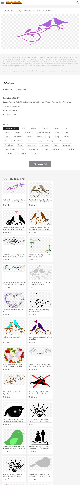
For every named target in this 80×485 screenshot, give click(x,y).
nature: (4, 459)
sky (49, 137)
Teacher (17, 468)
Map (59, 468)
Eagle (49, 462)
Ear (47, 465)
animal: (4, 462)
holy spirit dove (10, 149)
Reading (34, 468)
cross (56, 145)
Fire (40, 459)
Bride (19, 465)
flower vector (64, 141)
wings (57, 132)
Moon (66, 459)
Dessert (21, 471)
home (61, 465)
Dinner (71, 471)
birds (24, 128)
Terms (9, 481)
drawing (33, 153)
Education (46, 468)
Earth (36, 459)
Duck (44, 462)
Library (71, 468)
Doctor (43, 465)
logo (6, 137)
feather (17, 132)
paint (22, 149)
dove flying (51, 141)
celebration (8, 153)
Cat (27, 462)
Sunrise (72, 459)
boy (73, 465)
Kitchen (66, 471)
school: (4, 468)
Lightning (61, 459)
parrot (67, 132)
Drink (25, 471)
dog (65, 128)
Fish (59, 462)
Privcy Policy (17, 481)
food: (4, 471)
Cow (36, 462)
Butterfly (22, 462)
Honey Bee (69, 462)
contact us (51, 71)
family (24, 465)
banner (56, 128)
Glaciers (50, 459)
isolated (27, 132)
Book (22, 468)
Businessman (36, 465)
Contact (24, 481)
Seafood (53, 471)
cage (6, 141)
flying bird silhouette (43, 132)
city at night (22, 153)
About (4, 481)
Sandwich (46, 471)
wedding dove (57, 149)
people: (4, 465)
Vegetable (59, 471)
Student (11, 468)
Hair (66, 465)
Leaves (21, 459)
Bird (17, 462)
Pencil (40, 468)
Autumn (15, 459)
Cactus (26, 459)
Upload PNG (39, 481)
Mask (10, 465)
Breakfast (10, 471)
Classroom (28, 468)
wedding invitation (11, 128)
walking (56, 465)
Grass (55, 459)
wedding (71, 149)
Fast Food (31, 471)
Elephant (54, 462)
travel (20, 145)
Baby (14, 465)
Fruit (37, 471)
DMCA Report (9, 83)
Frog (63, 462)
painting (39, 141)
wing (57, 137)
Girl (69, 465)
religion (33, 128)
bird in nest (17, 137)
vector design (18, 141)
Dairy (15, 471)
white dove (31, 145)
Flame (44, 459)
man (46, 149)
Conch (32, 459)
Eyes (51, 465)
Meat (41, 471)
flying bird (45, 128)
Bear (13, 462)
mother (29, 465)
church (7, 132)
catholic (66, 137)
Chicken (31, 462)
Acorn (10, 459)
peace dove (9, 145)
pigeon (28, 137)
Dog (40, 462)
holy (29, 141)
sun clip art (44, 145)
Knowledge (65, 468)
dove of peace (34, 149)
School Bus (53, 468)
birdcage (39, 137)
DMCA (31, 481)
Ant (10, 462)
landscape (66, 145)
